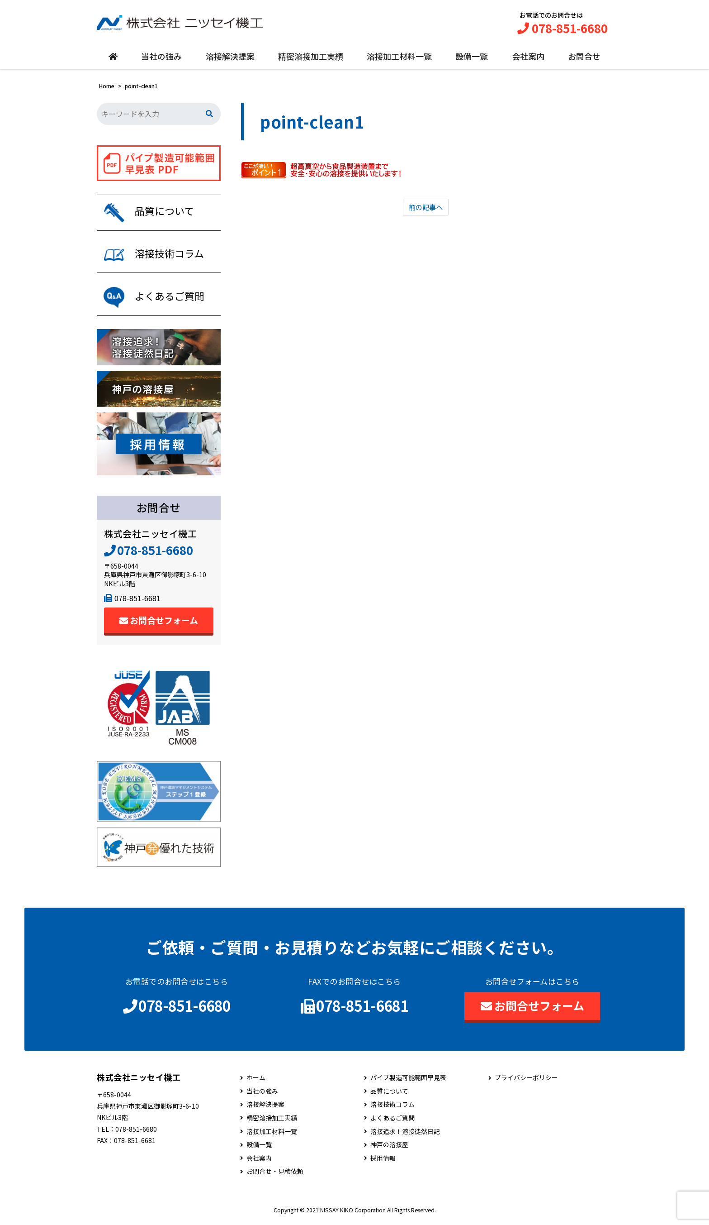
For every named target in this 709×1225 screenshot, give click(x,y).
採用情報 (383, 1162)
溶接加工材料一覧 (399, 57)
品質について (389, 1095)
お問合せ (584, 57)
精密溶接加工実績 (310, 57)
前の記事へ (426, 208)
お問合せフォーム (158, 623)
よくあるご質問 (392, 1121)
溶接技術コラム (392, 1108)
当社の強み (161, 57)
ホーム (255, 1081)
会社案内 (528, 57)
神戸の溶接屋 (389, 1148)
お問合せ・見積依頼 (274, 1175)
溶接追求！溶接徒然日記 (405, 1134)
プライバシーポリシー (526, 1081)
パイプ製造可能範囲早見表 (408, 1081)
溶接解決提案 (230, 57)
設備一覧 (471, 57)
